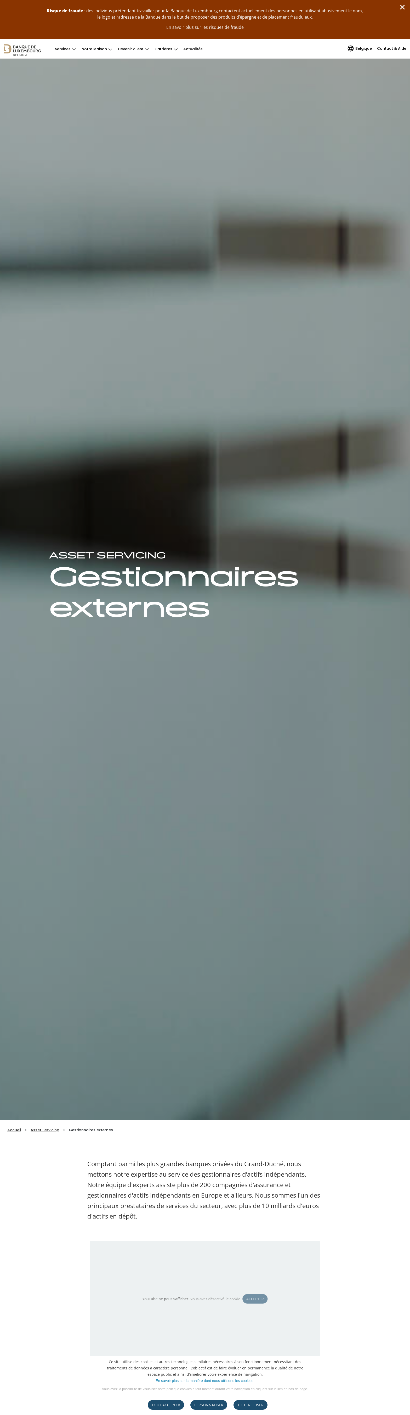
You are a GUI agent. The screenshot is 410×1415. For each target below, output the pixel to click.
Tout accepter (166, 1404)
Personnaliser (208, 1404)
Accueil (14, 1130)
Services (63, 49)
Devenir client (131, 49)
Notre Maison (94, 49)
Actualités (193, 49)
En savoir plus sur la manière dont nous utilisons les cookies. (205, 1381)
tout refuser (250, 1404)
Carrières (163, 49)
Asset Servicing (45, 1130)
